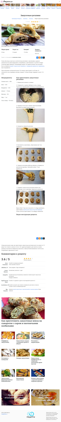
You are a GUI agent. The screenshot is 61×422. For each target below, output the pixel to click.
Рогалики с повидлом (5, 358)
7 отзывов (27, 21)
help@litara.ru (4, 414)
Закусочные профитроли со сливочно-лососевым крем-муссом (37, 361)
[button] (59, 1)
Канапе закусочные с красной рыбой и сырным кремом (37, 380)
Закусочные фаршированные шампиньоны (7, 380)
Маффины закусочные (5, 341)
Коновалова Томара (17, 57)
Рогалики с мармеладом (35, 341)
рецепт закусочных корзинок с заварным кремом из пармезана (27, 66)
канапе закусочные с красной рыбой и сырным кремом (25, 289)
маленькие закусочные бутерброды (32, 209)
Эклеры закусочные (22, 358)
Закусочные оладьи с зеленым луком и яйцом (22, 342)
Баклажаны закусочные (20, 379)
